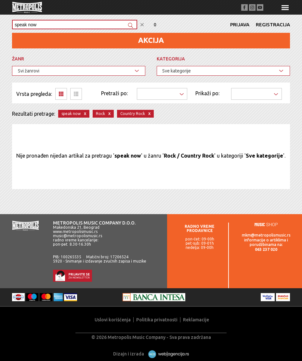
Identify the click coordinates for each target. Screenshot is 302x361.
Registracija (273, 24)
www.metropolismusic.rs (75, 231)
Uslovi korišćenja (113, 319)
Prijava (239, 24)
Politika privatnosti (156, 319)
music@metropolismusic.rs (77, 236)
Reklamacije (196, 319)
